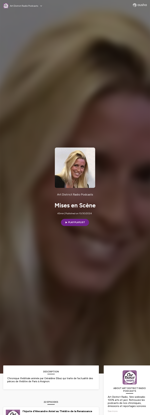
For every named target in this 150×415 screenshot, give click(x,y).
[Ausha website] (140, 5)
